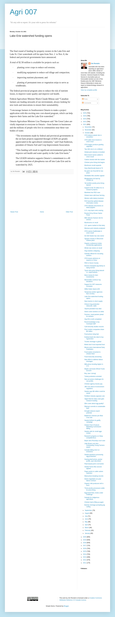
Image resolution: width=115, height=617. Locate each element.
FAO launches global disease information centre (93, 202)
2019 (85, 540)
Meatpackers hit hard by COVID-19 (92, 179)
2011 (85, 563)
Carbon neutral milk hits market (94, 159)
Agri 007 (23, 12)
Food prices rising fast (91, 334)
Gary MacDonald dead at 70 (93, 168)
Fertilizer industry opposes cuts (94, 396)
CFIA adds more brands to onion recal (93, 140)
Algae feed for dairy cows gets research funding (94, 399)
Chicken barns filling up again (94, 502)
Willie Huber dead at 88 (92, 289)
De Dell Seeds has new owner (94, 236)
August (87, 513)
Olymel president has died (92, 309)
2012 (85, 560)
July (86, 516)
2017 (85, 545)
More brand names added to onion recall (93, 155)
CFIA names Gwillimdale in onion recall (93, 232)
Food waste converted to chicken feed (92, 353)
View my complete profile (89, 90)
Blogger (66, 606)
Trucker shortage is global (92, 341)
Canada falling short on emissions (91, 451)
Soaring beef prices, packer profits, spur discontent (93, 460)
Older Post (69, 212)
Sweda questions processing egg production (93, 455)
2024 (85, 116)
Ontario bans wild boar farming (94, 195)
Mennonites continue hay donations (92, 280)
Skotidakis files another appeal (94, 176)
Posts (85, 99)
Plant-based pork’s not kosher (94, 464)
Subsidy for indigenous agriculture (91, 498)
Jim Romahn (95, 63)
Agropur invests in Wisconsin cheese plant (93, 239)
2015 (85, 551)
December (88, 127)
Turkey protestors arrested (93, 376)
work (64, 598)
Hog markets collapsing (92, 251)
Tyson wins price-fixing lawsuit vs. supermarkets (94, 271)
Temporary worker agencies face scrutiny (93, 293)
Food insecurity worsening (92, 357)
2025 (85, 113)
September (88, 510)
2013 (85, 557)
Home (42, 212)
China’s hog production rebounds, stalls (91, 305)
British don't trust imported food (94, 344)
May (86, 522)
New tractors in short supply (93, 301)
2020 (85, 537)
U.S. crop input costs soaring (93, 210)
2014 (85, 554)
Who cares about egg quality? (94, 403)
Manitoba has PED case (92, 192)
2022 (85, 121)
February (88, 530)
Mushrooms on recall (91, 222)
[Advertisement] (41, 192)
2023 (85, 119)
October (87, 133)
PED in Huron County (91, 263)
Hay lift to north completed (92, 319)
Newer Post (14, 212)
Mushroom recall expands (92, 165)
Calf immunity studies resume (94, 326)
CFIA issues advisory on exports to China (92, 259)
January (87, 533)
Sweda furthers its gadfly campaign (92, 421)
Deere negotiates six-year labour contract (92, 480)
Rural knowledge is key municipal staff (91, 323)
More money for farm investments (91, 276)
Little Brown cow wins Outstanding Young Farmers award (94, 445)
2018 (85, 543)
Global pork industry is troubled (94, 152)
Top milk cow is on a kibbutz (93, 149)
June (86, 519)
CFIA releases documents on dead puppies (93, 206)
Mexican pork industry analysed (94, 228)
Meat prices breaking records (93, 476)
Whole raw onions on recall (93, 248)
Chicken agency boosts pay (93, 384)
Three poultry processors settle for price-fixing (94, 489)
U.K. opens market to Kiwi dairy (94, 225)
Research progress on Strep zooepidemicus (93, 437)
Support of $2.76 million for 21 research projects (94, 188)
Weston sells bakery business (94, 198)
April (86, 525)
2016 (85, 548)
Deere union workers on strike (94, 311)
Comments (86, 103)
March (87, 527)
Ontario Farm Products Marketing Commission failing (92, 426)
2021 (85, 124)
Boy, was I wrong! (90, 373)
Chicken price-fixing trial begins (94, 162)
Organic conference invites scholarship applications (93, 244)
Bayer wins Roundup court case (94, 440)
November (88, 130)
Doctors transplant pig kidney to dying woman (94, 266)
